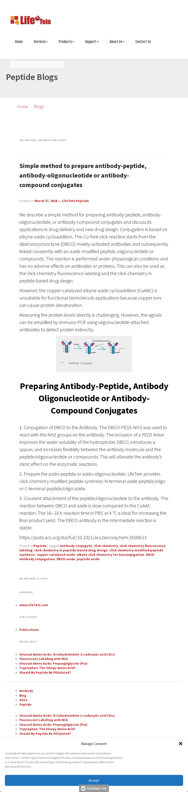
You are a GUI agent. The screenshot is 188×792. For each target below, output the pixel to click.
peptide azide (88, 559)
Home (19, 42)
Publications (29, 630)
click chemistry (106, 546)
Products (66, 42)
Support (92, 42)
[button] (180, 743)
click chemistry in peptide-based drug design (71, 550)
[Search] (37, 64)
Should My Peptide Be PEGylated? (45, 672)
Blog (22, 695)
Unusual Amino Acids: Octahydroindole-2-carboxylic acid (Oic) (67, 654)
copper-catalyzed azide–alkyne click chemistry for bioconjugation (90, 554)
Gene (23, 700)
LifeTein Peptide (75, 201)
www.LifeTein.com (33, 605)
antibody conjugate (76, 546)
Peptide (40, 546)
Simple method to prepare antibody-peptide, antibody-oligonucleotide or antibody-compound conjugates (82, 175)
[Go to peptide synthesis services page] (94, 21)
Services (41, 42)
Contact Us (143, 42)
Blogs (39, 106)
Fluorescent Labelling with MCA (43, 659)
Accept (94, 780)
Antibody (26, 691)
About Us (117, 42)
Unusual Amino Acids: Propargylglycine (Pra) (53, 663)
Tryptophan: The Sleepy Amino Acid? (47, 668)
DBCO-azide (66, 559)
